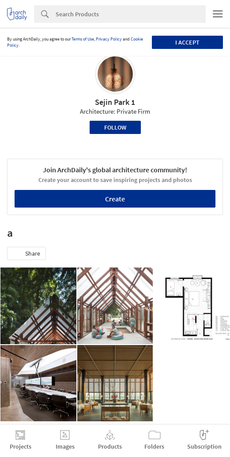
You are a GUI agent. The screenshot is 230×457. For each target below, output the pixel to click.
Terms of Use (83, 39)
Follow (115, 127)
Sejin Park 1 (115, 102)
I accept (187, 42)
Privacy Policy (109, 39)
